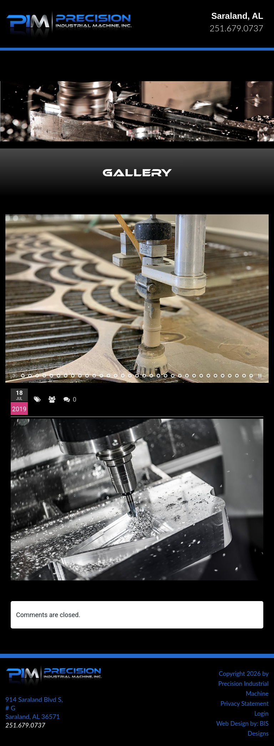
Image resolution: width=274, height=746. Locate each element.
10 (87, 375)
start (14, 375)
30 (229, 375)
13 (108, 375)
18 (144, 375)
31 (236, 375)
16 (129, 375)
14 (115, 375)
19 (151, 375)
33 (251, 375)
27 (208, 375)
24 (187, 375)
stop (259, 375)
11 (94, 375)
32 (244, 375)
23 (179, 375)
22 (172, 375)
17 (137, 375)
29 (222, 375)
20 (158, 375)
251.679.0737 (236, 28)
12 (101, 375)
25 (194, 375)
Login (261, 713)
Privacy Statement (244, 703)
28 (215, 375)
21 (165, 375)
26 (201, 375)
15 (122, 375)
